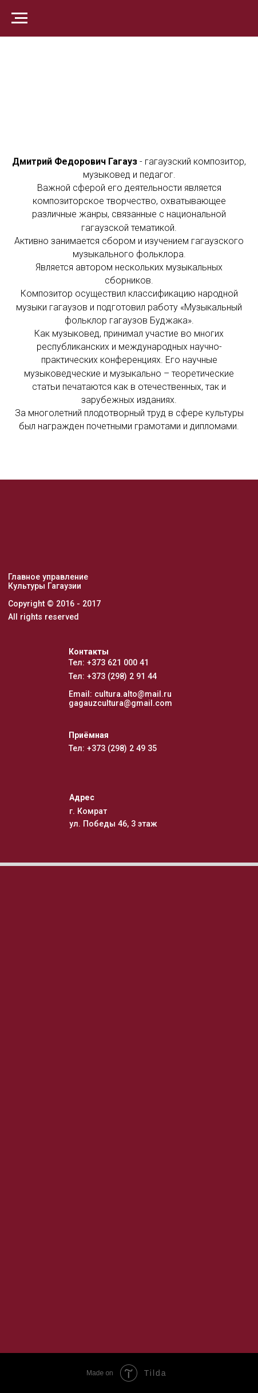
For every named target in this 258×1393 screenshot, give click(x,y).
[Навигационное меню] (19, 18)
